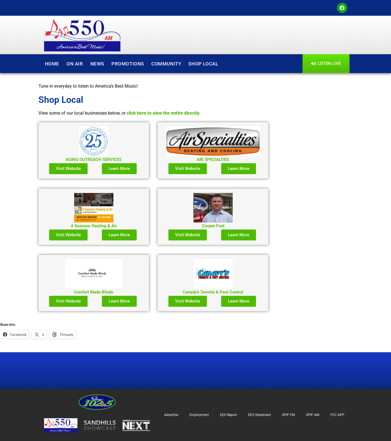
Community (166, 64)
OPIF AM (312, 415)
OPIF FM (288, 415)
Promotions (127, 64)
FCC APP (337, 415)
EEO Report (228, 415)
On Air (75, 64)
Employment (199, 415)
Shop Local (203, 64)
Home (52, 64)
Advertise (171, 415)
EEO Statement (259, 415)
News (97, 64)
